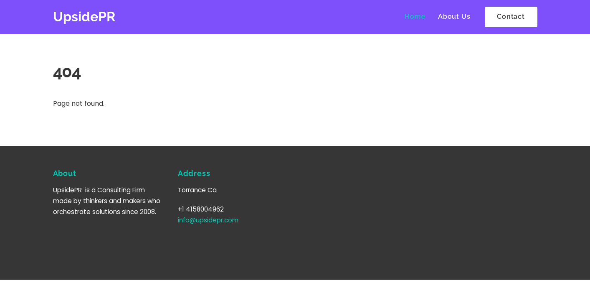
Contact (511, 16)
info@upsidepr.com (208, 220)
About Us (454, 16)
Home (415, 16)
